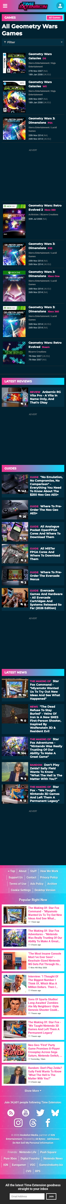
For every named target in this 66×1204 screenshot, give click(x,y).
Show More (33, 1090)
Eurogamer (19, 1165)
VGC (32, 1165)
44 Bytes (40, 1139)
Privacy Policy (49, 877)
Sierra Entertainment (39, 63)
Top (11, 871)
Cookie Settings (21, 890)
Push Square (48, 1152)
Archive (52, 883)
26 (22, 516)
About (22, 871)
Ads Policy (36, 883)
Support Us (16, 877)
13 (23, 801)
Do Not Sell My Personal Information (33, 1142)
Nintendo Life (27, 1152)
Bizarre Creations (49, 214)
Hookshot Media (29, 1135)
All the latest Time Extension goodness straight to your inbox (33, 1187)
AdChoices (53, 1139)
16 (23, 538)
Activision (34, 214)
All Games (54, 17)
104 (21, 753)
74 (22, 695)
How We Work (49, 871)
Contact (31, 877)
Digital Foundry (30, 1158)
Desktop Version (45, 890)
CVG (28, 1171)
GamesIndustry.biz (51, 1165)
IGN (5, 1165)
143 (22, 491)
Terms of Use (17, 883)
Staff (33, 871)
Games (10, 17)
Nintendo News (53, 1158)
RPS (37, 1171)
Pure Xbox (10, 1158)
